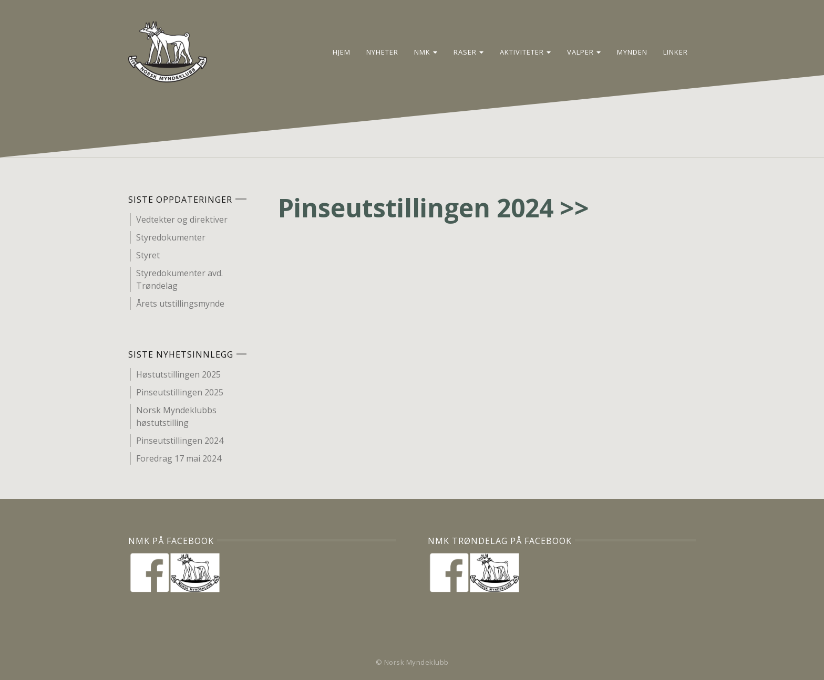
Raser (469, 51)
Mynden (632, 51)
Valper (584, 51)
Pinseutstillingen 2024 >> (433, 208)
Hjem (342, 51)
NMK (426, 51)
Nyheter (382, 51)
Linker (675, 51)
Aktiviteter (525, 51)
